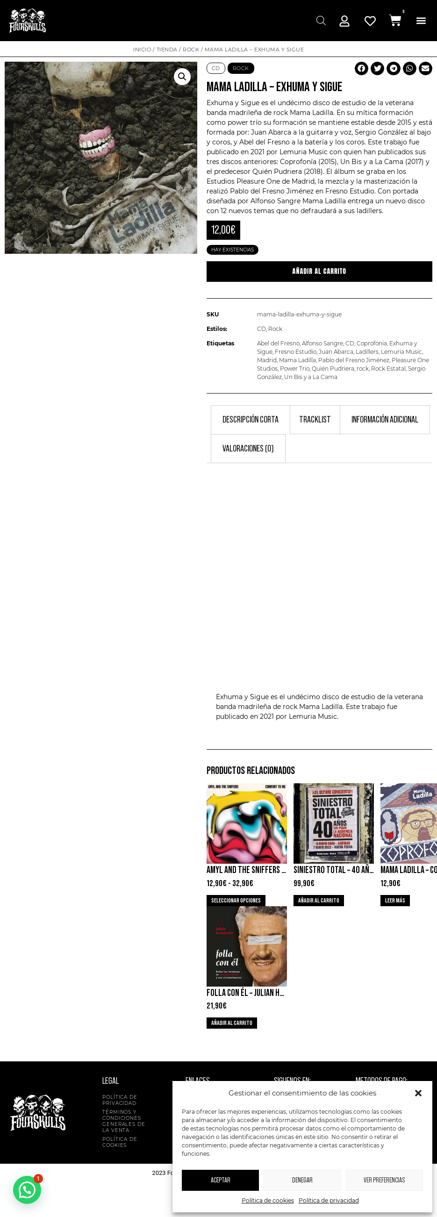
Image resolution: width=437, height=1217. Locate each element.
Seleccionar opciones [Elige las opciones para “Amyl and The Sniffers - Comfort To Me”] (236, 900)
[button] (418, 1093)
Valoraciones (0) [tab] (248, 448)
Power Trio (294, 368)
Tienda (167, 49)
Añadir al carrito (320, 271)
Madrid (267, 360)
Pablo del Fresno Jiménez (353, 360)
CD (216, 68)
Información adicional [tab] (384, 419)
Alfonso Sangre (322, 343)
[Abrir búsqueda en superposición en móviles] (319, 20)
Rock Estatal (388, 368)
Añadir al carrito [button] (318, 900)
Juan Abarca (336, 351)
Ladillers (367, 351)
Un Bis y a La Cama (310, 376)
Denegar (302, 1180)
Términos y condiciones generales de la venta (123, 1121)
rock (363, 368)
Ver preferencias (384, 1180)
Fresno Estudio (295, 351)
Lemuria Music (401, 351)
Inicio (142, 49)
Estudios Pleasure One (243, 181)
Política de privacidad (329, 1200)
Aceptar (220, 1180)
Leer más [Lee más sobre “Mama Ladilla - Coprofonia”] (395, 900)
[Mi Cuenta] (344, 21)
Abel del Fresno (278, 343)
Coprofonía (372, 343)
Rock (191, 49)
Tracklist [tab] (315, 419)
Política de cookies (268, 1200)
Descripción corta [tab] (250, 419)
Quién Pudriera (333, 368)
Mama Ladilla (311, 112)
